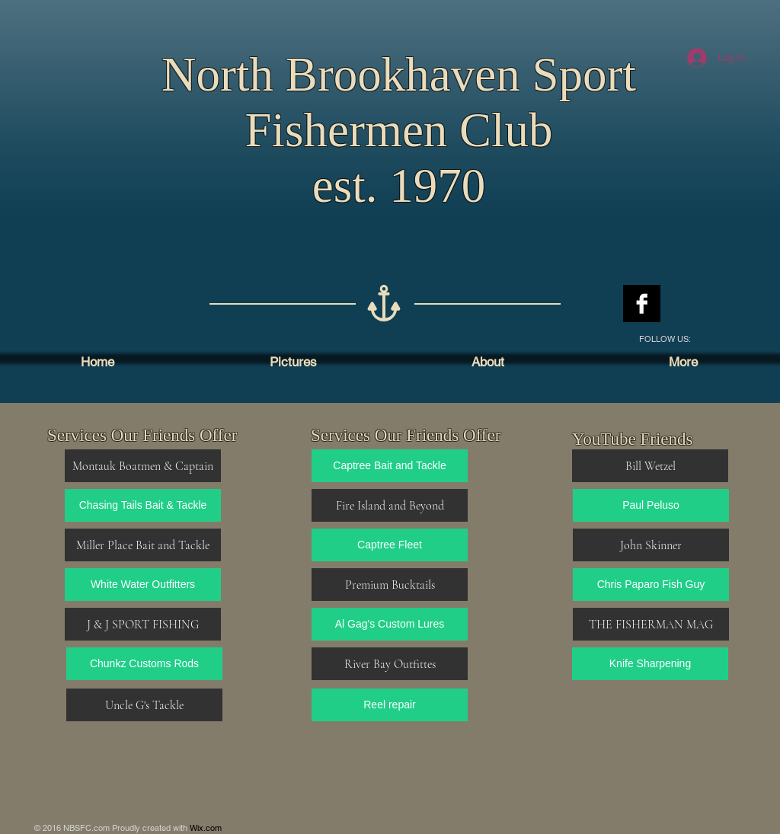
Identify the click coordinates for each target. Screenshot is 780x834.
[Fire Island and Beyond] (390, 505)
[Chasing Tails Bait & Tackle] (143, 505)
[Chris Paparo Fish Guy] (651, 584)
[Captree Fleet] (390, 545)
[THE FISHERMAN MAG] (651, 624)
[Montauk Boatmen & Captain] (143, 465)
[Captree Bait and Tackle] (390, 465)
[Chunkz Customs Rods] (144, 663)
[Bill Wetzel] (650, 465)
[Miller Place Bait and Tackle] (143, 545)
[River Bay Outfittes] (390, 663)
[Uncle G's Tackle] (144, 705)
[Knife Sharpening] (650, 663)
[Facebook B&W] (641, 303)
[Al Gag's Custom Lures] (390, 624)
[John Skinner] (651, 545)
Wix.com (206, 828)
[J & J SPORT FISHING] (143, 624)
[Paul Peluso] (651, 505)
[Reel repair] (390, 705)
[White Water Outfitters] (143, 584)
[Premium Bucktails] (390, 584)
